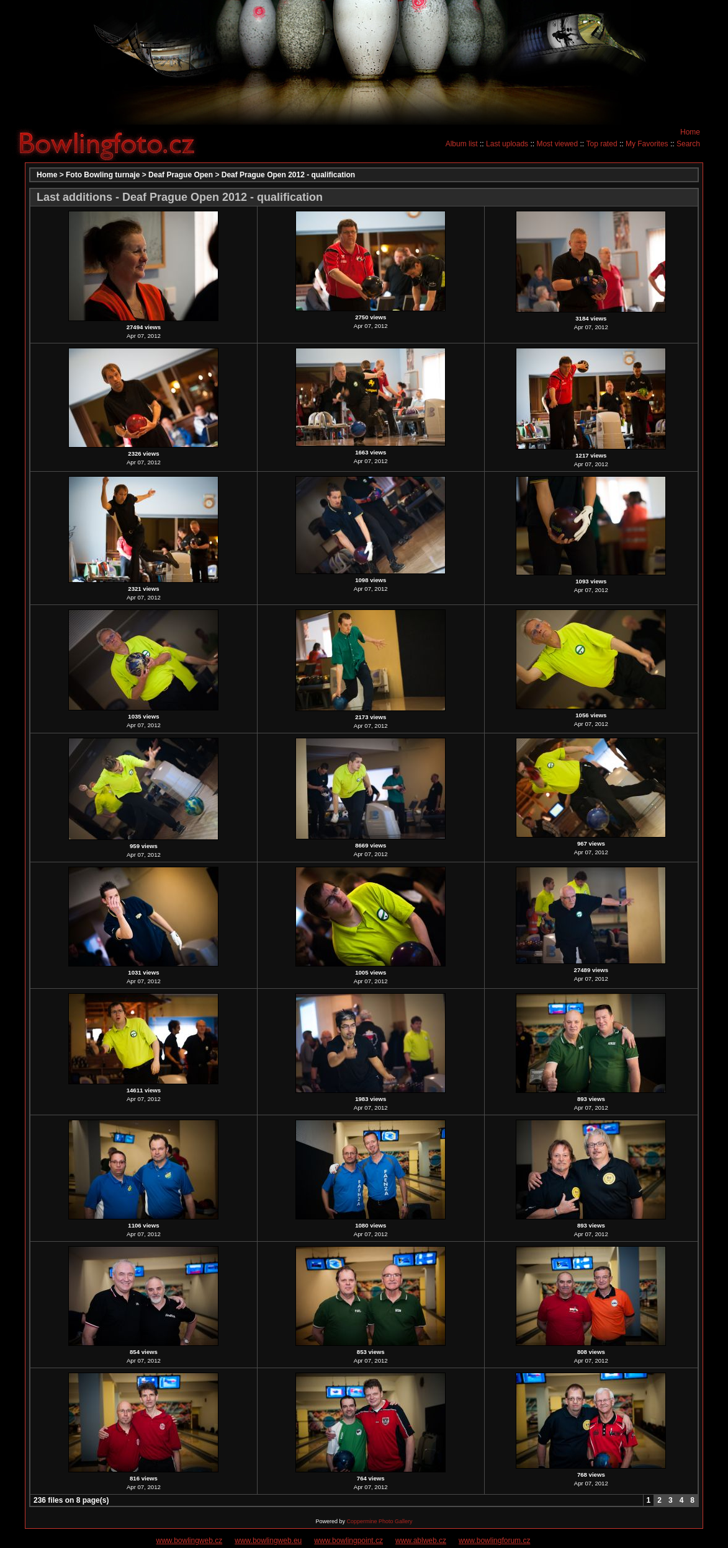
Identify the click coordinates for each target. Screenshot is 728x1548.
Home (690, 132)
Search (688, 143)
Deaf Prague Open (180, 174)
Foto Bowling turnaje (103, 174)
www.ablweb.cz (420, 1540)
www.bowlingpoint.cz (348, 1540)
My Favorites (647, 143)
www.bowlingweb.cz (189, 1540)
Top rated (602, 143)
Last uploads (507, 143)
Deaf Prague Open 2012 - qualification (288, 174)
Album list (462, 143)
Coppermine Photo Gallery (379, 1521)
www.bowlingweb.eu (268, 1540)
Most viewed (557, 143)
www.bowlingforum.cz (494, 1540)
